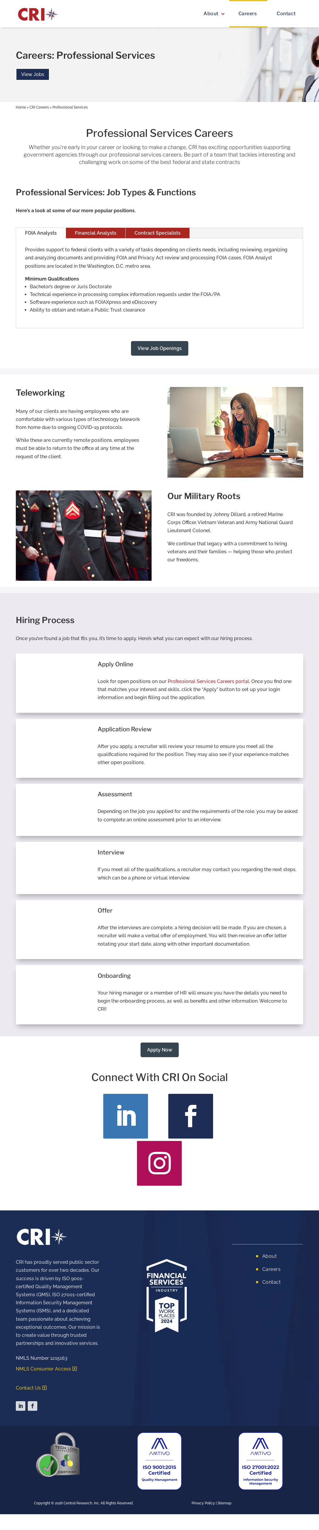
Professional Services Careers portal (208, 681)
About (211, 13)
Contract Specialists (158, 233)
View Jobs (32, 74)
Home (21, 107)
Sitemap (224, 1503)
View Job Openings (160, 348)
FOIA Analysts (41, 233)
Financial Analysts (95, 233)
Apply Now (159, 1050)
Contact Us (28, 1388)
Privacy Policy (203, 1503)
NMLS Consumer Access (43, 1369)
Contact (286, 13)
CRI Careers (39, 107)
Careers (247, 13)
